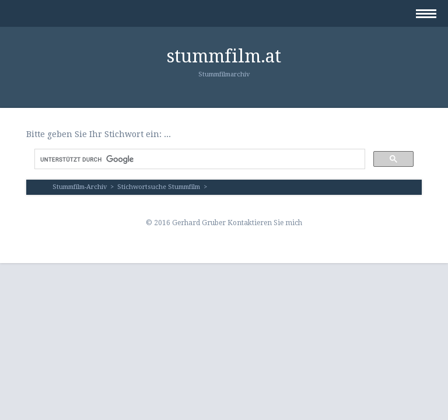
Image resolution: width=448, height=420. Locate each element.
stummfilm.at (224, 56)
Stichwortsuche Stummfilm (158, 187)
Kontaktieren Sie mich (265, 223)
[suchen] (198, 159)
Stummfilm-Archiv (79, 187)
